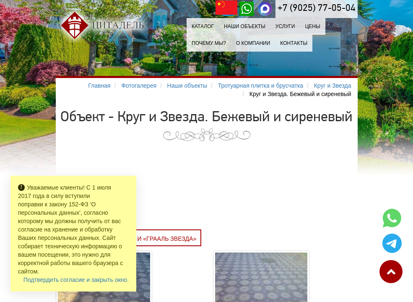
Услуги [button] (285, 26)
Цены (312, 26)
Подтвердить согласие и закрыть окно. (76, 279)
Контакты (293, 43)
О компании (253, 43)
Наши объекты (244, 26)
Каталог (203, 26)
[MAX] (265, 9)
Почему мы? (209, 43)
